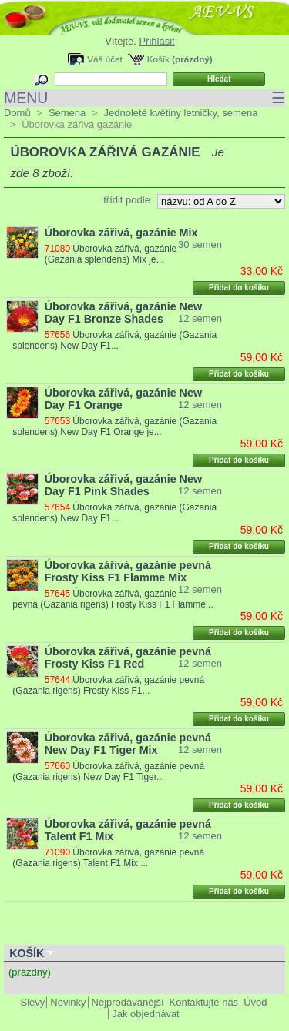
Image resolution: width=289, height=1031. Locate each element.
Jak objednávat (145, 1013)
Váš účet (104, 59)
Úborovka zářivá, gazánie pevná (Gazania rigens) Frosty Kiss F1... (108, 685)
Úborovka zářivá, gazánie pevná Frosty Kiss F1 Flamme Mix (128, 571)
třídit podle (126, 200)
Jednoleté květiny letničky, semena (180, 113)
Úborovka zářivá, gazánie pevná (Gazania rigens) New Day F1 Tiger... (108, 771)
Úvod (255, 1002)
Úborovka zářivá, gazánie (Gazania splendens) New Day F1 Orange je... (114, 426)
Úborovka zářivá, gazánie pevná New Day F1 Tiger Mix (128, 743)
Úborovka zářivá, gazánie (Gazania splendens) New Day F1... (114, 340)
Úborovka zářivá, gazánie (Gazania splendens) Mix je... (110, 254)
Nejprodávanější (128, 1002)
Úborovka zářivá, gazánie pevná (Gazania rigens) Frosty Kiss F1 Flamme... (112, 599)
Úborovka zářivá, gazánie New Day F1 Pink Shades (123, 485)
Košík (158, 59)
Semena (67, 113)
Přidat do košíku (239, 287)
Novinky (68, 1002)
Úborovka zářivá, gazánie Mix (121, 232)
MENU (144, 98)
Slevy (33, 1002)
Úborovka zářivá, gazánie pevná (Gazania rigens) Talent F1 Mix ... (108, 858)
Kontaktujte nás (204, 1002)
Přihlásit (156, 41)
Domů (17, 113)
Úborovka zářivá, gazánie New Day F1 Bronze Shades (123, 312)
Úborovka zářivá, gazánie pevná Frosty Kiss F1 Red (128, 657)
